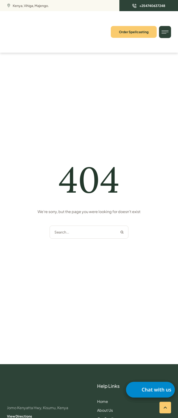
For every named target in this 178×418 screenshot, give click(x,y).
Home (102, 401)
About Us (105, 410)
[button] (148, 5)
